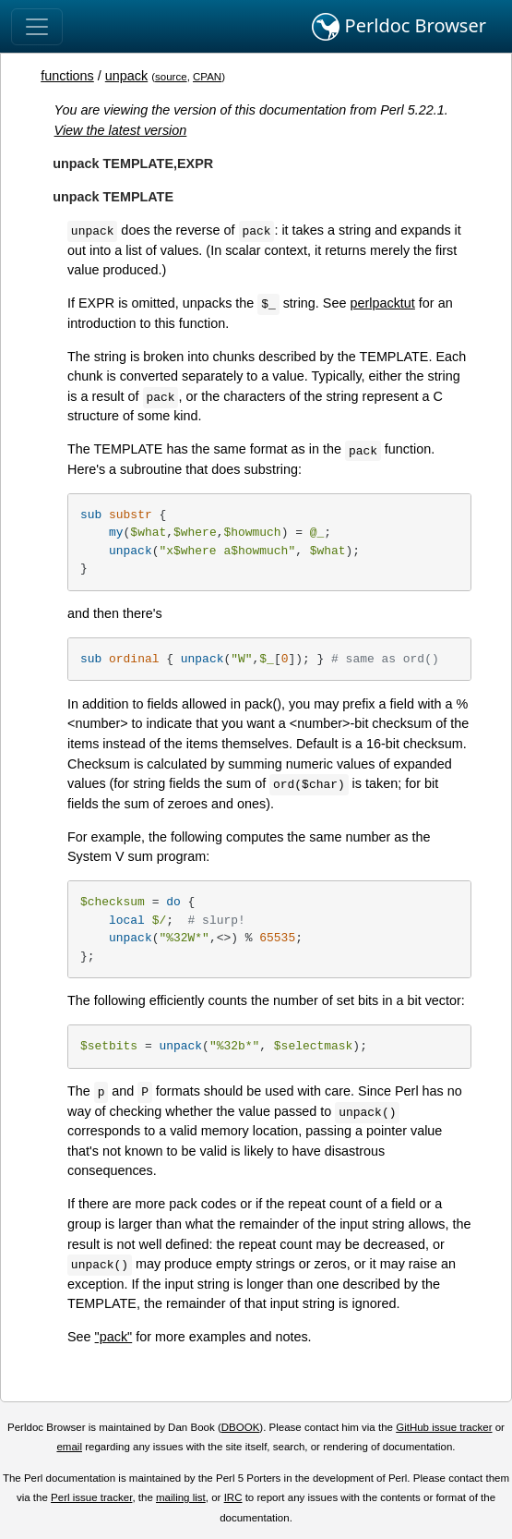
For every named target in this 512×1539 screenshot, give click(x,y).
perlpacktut (382, 303)
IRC (233, 1497)
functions (67, 75)
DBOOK (240, 1427)
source (171, 76)
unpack (126, 75)
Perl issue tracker (91, 1497)
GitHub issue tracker (444, 1427)
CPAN (207, 76)
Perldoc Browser (399, 27)
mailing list (181, 1497)
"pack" (114, 1336)
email (69, 1446)
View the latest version (120, 130)
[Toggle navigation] (37, 26)
